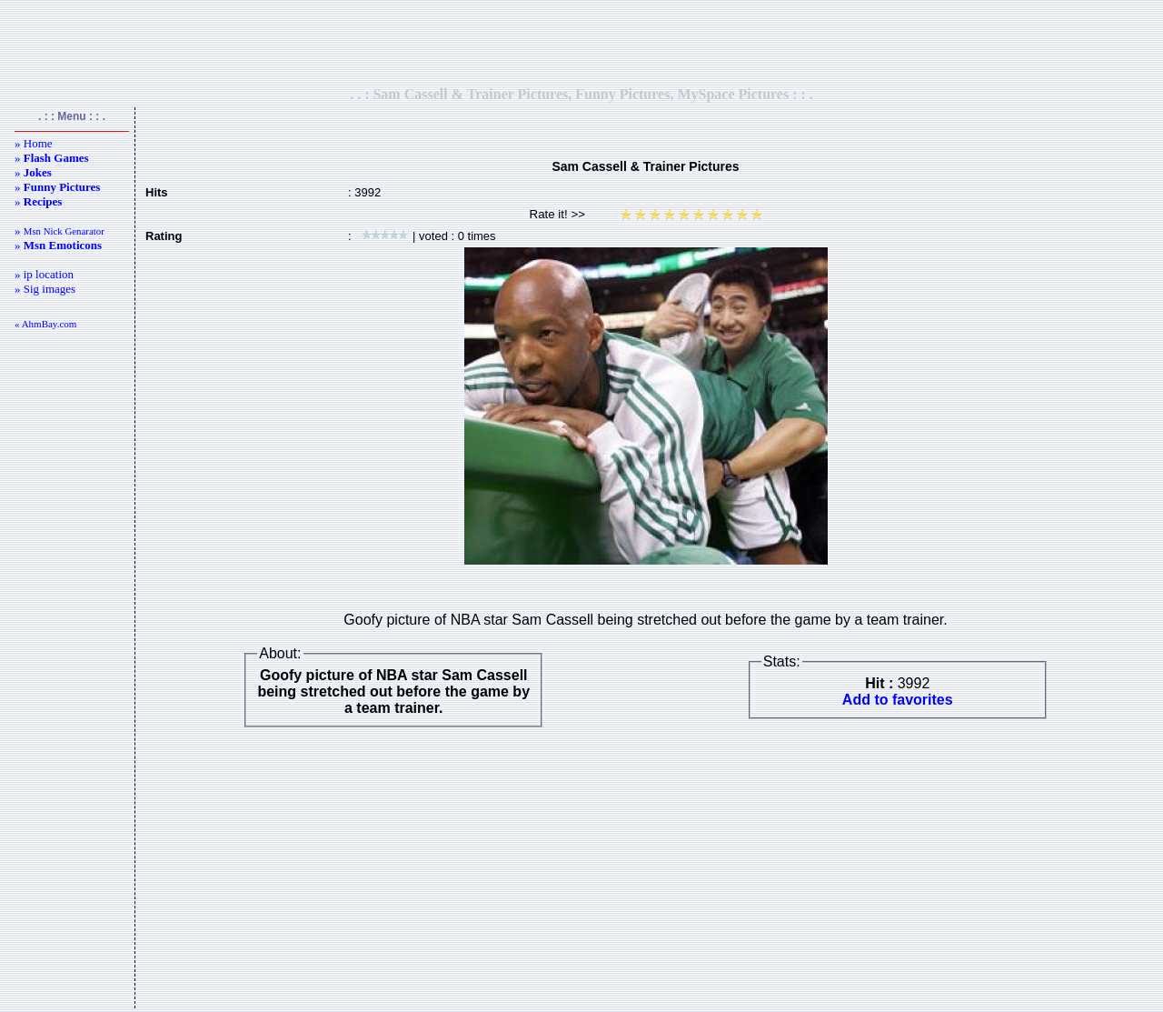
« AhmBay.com (45, 323)
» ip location (44, 274)
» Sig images (45, 289)
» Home (34, 143)
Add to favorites (897, 699)
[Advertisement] (581, 43)
